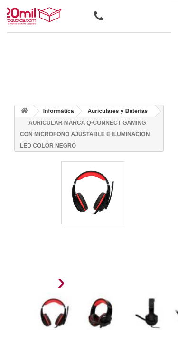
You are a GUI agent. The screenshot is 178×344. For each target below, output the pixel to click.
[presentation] (37, 284)
